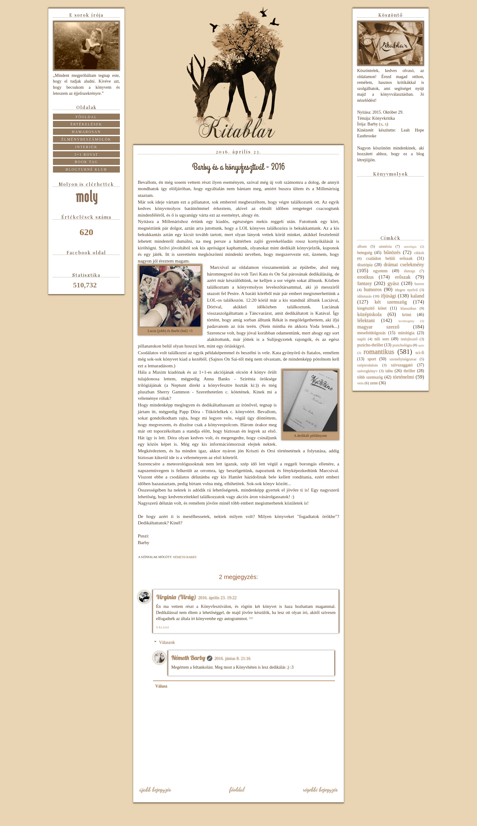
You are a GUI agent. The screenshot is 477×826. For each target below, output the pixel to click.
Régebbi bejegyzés (320, 789)
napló (361, 339)
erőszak (402, 277)
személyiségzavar (402, 359)
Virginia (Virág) (176, 597)
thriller (409, 370)
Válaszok (167, 642)
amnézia (385, 246)
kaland (417, 296)
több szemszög (370, 377)
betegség (364, 252)
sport (371, 359)
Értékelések (87, 124)
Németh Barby (188, 657)
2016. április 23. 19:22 (217, 597)
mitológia (406, 333)
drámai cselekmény (404, 264)
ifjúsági (388, 296)
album (362, 246)
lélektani (366, 320)
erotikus (365, 277)
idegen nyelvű (406, 290)
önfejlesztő (409, 339)
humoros (372, 289)
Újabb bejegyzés (155, 789)
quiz (421, 345)
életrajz (409, 271)
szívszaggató (402, 365)
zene (374, 383)
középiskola (369, 314)
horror (419, 284)
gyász (393, 283)
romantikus (379, 351)
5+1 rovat (86, 155)
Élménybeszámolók (86, 139)
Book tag (86, 162)
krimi (406, 314)
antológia (410, 246)
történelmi (403, 377)
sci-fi (419, 352)
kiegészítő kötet (371, 308)
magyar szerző (378, 327)
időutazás (364, 296)
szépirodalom (367, 365)
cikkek (419, 253)
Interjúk (86, 147)
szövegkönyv (367, 371)
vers (360, 383)
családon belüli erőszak (389, 258)
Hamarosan (86, 132)
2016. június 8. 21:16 (232, 658)
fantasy (364, 283)
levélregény (406, 321)
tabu (389, 370)
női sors (381, 339)
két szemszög (390, 302)
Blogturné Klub (86, 169)
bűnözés (392, 252)
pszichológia (402, 345)
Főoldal (236, 789)
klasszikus (408, 308)
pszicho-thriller (370, 345)
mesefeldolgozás (371, 333)
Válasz (162, 627)
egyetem (380, 271)
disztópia (365, 264)
